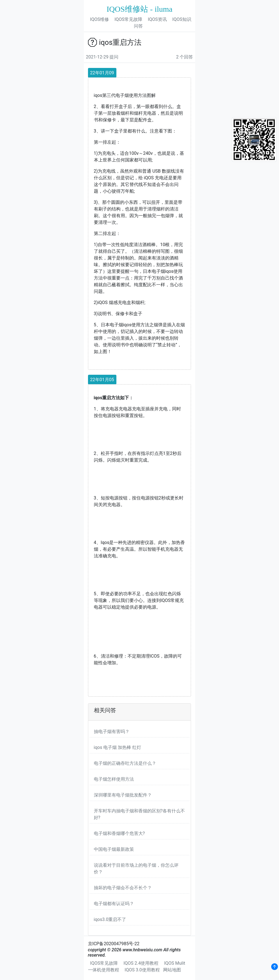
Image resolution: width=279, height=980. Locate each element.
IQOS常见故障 (128, 19)
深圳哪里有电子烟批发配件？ (123, 795)
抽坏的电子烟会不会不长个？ (123, 887)
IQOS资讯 (157, 19)
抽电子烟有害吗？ (111, 731)
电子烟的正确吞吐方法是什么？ (125, 763)
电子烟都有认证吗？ (114, 903)
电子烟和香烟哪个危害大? (119, 833)
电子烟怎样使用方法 (114, 779)
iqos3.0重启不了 (110, 919)
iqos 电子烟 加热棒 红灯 (117, 747)
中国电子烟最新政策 (114, 849)
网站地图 (172, 969)
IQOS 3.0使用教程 (142, 969)
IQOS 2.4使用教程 (140, 963)
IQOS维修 (99, 19)
